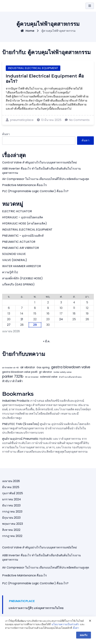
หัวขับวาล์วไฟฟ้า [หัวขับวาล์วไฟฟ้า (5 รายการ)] (12, 381)
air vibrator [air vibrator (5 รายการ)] (27, 367)
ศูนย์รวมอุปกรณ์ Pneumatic (20, 439)
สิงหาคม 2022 (11, 530)
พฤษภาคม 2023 (12, 524)
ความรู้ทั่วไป (10, 272)
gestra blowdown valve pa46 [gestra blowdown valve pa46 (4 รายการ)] (19, 372)
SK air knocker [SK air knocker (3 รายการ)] (32, 377)
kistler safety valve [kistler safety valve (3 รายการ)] (63, 372)
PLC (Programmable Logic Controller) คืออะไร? (35, 191)
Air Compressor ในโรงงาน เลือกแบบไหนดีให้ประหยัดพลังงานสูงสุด (45, 179)
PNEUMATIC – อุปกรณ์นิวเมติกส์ (23, 236)
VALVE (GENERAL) (14, 260)
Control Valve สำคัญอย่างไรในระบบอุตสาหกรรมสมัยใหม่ (39, 162)
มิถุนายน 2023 (11, 518)
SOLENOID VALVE (14, 254)
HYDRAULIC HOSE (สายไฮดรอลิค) (24, 223)
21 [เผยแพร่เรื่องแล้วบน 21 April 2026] (22, 319)
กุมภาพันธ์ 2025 (12, 493)
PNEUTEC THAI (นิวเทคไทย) (20, 424)
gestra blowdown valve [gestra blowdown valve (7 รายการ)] (70, 367)
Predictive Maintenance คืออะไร (24, 185)
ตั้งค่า (76, 632)
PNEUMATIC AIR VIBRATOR (20, 248)
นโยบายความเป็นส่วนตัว (65, 629)
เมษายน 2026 (11, 481)
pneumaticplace (20, 120)
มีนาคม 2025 (10, 487)
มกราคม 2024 (11, 499)
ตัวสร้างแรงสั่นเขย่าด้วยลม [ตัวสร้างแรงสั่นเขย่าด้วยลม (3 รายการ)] (70, 377)
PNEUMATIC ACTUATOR (18, 242)
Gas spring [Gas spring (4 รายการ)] (43, 367)
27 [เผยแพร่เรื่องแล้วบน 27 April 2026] (8, 325)
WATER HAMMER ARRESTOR (21, 266)
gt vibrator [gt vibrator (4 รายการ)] (45, 372)
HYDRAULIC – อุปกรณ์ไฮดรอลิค (22, 217)
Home (27, 31)
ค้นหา (6, 134)
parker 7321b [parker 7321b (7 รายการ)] (12, 376)
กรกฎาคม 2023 (12, 511)
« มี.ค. (46, 341)
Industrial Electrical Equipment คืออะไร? (45, 78)
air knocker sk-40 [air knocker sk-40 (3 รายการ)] (10, 367)
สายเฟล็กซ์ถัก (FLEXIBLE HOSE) (22, 278)
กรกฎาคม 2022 (12, 536)
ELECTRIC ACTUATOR (17, 211)
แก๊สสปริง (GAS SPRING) (18, 284)
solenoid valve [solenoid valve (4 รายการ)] (48, 377)
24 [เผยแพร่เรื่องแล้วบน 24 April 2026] (61, 319)
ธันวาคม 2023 (11, 505)
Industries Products (15, 401)
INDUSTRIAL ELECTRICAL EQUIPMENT (33, 68)
